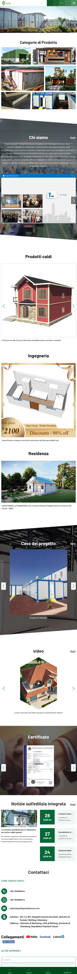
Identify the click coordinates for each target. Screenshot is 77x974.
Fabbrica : (15, 755)
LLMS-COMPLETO (69, 949)
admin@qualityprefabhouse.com (26, 740)
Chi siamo (6, 899)
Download (19, 949)
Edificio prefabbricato (48, 906)
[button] (35, 30)
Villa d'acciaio (8, 906)
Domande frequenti (37, 949)
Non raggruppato (46, 899)
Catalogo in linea (38, 953)
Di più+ (73, 138)
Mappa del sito (50, 949)
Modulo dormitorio (47, 913)
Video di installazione (11, 913)
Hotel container (8, 910)
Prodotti (4, 949)
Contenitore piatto (47, 902)
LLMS (59, 949)
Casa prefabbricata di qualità (51, 910)
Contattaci (7, 902)
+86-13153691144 (18, 723)
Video (26, 949)
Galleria (11, 949)
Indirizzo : (14, 749)
